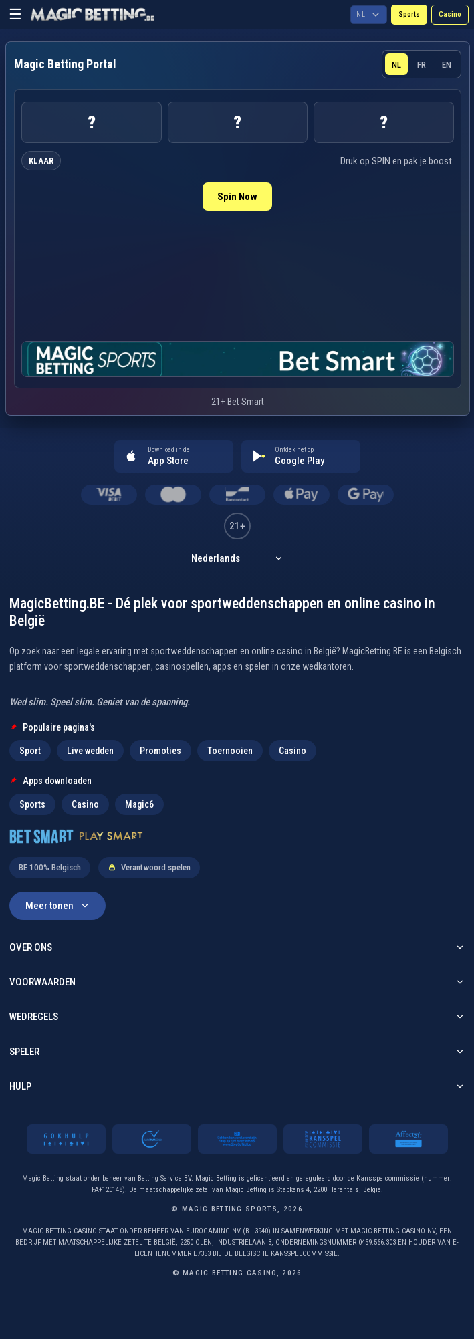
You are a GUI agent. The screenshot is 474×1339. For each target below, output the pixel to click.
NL (396, 64)
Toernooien (230, 750)
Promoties (160, 750)
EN (446, 64)
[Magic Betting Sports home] (65, 64)
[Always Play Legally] (151, 1139)
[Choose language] (368, 14)
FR (421, 64)
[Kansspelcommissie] (322, 1139)
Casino (450, 14)
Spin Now (237, 197)
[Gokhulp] (66, 1139)
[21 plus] (237, 1139)
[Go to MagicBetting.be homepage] (92, 14)
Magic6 (139, 804)
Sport (30, 750)
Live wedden (90, 750)
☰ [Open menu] (15, 14)
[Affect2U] (408, 1139)
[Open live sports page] (237, 359)
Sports (409, 14)
